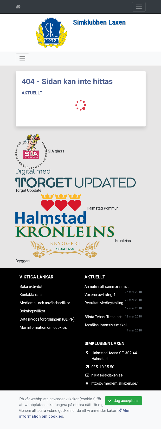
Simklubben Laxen (99, 22)
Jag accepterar (123, 400)
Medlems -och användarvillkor (44, 303)
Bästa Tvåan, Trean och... (104, 317)
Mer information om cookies (43, 327)
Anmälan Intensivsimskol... (106, 325)
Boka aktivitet (30, 286)
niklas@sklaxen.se (107, 375)
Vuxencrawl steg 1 (100, 294)
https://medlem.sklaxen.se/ (114, 383)
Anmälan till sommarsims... (106, 286)
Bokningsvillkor (32, 311)
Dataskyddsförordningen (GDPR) (47, 319)
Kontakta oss (30, 294)
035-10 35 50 (102, 367)
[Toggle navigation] (139, 7)
